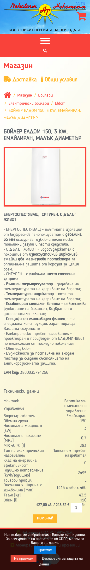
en (83, 4)
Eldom (60, 103)
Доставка (20, 79)
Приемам (45, 550)
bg (78, 4)
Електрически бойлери (28, 103)
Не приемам (23, 558)
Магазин (24, 95)
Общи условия (59, 79)
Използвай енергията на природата (45, 30)
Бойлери (45, 95)
